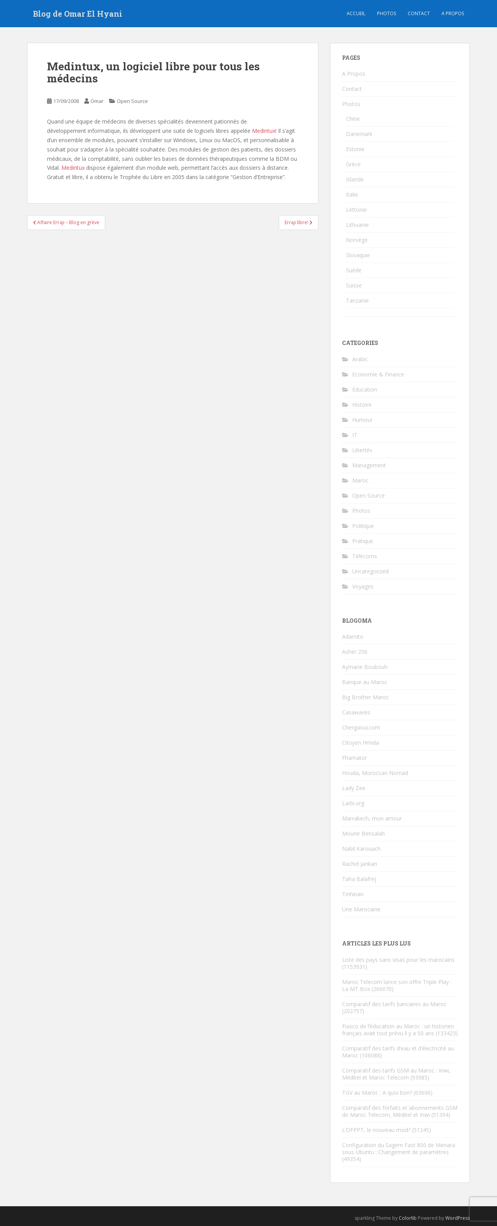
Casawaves (356, 712)
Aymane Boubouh (365, 666)
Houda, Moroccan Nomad (375, 773)
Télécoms (364, 556)
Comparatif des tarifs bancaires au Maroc (394, 1004)
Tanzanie (357, 300)
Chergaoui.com (361, 727)
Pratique (362, 541)
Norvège (357, 240)
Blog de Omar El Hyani (77, 14)
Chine (353, 118)
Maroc (360, 480)
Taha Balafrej (359, 879)
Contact (419, 13)
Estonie (355, 149)
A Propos (353, 73)
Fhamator (354, 757)
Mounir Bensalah (363, 833)
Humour (362, 419)
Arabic (360, 359)
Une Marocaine (361, 909)
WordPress (457, 1218)
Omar (97, 101)
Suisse (354, 285)
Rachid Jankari (359, 863)
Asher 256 (354, 651)
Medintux (263, 130)
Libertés (362, 450)
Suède (353, 270)
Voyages (363, 586)
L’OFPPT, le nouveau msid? (376, 1130)
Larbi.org (353, 803)
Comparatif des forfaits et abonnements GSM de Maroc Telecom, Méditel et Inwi (399, 1111)
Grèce (353, 164)
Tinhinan (352, 894)
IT (354, 435)
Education (364, 389)
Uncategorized (370, 571)
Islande (355, 179)
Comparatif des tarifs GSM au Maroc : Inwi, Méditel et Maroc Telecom (396, 1074)
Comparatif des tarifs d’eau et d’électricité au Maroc (398, 1052)
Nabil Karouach (361, 848)
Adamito (352, 636)
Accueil (356, 13)
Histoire (362, 404)
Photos (386, 13)
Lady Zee (353, 788)
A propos (452, 13)
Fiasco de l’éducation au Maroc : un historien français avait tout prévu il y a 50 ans (398, 1029)
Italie (352, 194)
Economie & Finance (378, 374)
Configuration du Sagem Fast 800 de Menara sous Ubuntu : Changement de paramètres (398, 1148)
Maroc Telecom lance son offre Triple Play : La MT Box (397, 985)
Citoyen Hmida (360, 742)
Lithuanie (357, 224)
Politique (363, 525)
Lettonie (356, 209)
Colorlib (408, 1218)
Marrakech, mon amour (372, 818)
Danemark (359, 134)
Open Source (132, 101)
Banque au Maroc (364, 682)
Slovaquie (358, 255)
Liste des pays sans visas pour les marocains (398, 959)
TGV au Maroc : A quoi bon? (377, 1092)
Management (369, 465)
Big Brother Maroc (365, 697)
